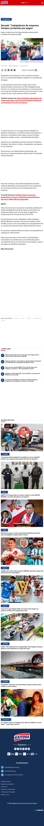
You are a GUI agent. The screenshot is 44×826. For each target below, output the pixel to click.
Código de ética (5, 781)
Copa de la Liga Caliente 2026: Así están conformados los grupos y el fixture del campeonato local (20, 609)
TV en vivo (4, 787)
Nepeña (16, 318)
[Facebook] (15, 749)
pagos (22, 318)
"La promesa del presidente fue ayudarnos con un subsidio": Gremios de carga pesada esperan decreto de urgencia (20, 458)
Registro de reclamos (7, 784)
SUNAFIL (29, 318)
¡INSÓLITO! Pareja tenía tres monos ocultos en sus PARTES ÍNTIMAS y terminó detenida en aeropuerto (20, 496)
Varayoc (3, 320)
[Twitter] (18, 749)
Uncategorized (6, 19)
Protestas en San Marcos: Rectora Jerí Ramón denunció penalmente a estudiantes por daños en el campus (21, 380)
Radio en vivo (5, 794)
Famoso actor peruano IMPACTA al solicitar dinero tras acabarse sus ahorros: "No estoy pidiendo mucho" (21, 368)
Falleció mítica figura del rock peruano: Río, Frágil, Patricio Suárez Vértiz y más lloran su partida (22, 355)
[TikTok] (29, 749)
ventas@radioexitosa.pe (12, 767)
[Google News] (26, 749)
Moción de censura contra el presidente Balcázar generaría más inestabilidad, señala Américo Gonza (20, 534)
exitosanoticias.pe (10, 771)
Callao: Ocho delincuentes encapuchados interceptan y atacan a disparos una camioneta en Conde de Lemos (22, 647)
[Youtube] (21, 749)
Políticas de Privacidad (8, 792)
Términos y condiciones (8, 789)
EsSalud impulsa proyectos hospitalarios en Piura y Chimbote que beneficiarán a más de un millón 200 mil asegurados (20, 197)
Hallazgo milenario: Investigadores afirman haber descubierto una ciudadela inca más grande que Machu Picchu (23, 361)
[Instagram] (23, 749)
